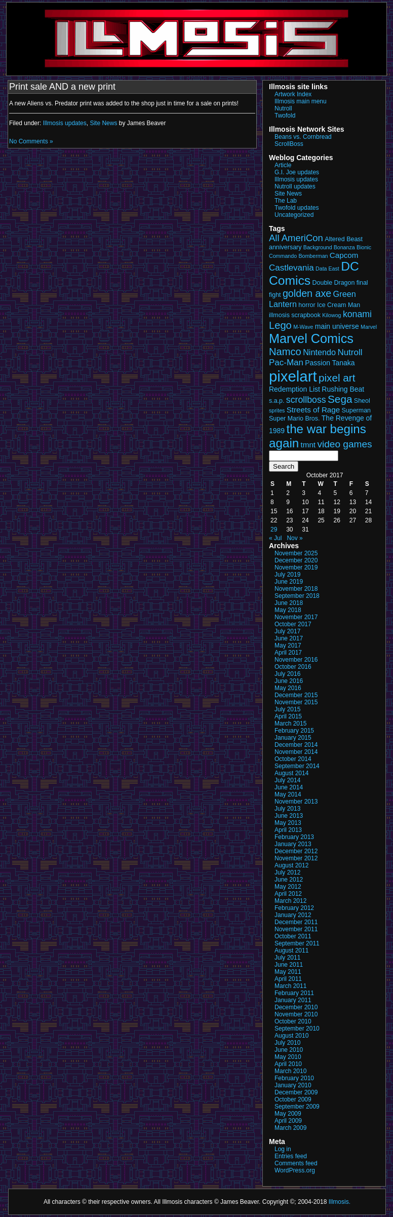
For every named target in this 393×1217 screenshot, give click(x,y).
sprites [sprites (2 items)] (277, 410)
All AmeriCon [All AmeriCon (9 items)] (296, 238)
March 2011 (290, 986)
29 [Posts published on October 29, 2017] (273, 529)
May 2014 (287, 794)
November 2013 (296, 801)
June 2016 (288, 680)
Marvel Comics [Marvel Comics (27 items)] (311, 338)
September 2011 (297, 943)
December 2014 (296, 744)
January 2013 (292, 844)
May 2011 (287, 971)
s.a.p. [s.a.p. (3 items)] (277, 400)
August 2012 (291, 865)
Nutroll (283, 108)
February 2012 (294, 907)
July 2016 (287, 673)
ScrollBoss (288, 143)
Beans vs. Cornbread (303, 136)
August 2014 (291, 773)
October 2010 (292, 1021)
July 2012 (287, 872)
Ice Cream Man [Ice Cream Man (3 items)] (338, 305)
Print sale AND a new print (62, 87)
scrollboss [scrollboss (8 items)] (306, 400)
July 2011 (287, 957)
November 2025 (296, 553)
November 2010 (296, 1014)
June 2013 (288, 815)
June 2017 (288, 638)
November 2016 (296, 659)
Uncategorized (293, 214)
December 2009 (296, 1092)
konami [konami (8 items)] (357, 314)
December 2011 (296, 922)
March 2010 (290, 1071)
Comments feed (296, 1163)
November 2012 (296, 858)
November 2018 (296, 588)
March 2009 (290, 1127)
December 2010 (296, 1007)
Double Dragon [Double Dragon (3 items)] (333, 282)
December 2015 (296, 695)
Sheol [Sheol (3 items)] (362, 400)
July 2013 (287, 808)
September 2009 (297, 1106)
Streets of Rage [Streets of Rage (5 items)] (313, 409)
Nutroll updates (295, 186)
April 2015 (288, 716)
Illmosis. (339, 1201)
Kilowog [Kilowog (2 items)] (331, 315)
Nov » (294, 538)
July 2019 (287, 574)
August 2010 (291, 1035)
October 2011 (292, 936)
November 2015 (296, 702)
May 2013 (287, 822)
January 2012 (292, 915)
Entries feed (290, 1156)
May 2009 (287, 1113)
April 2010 (288, 1064)
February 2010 (294, 1078)
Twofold (284, 115)
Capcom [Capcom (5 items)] (344, 255)
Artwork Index (292, 94)
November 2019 (296, 567)
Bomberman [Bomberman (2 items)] (313, 256)
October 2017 (292, 624)
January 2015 (292, 737)
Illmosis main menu (300, 101)
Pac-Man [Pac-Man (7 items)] (286, 362)
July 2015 (287, 709)
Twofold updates (296, 207)
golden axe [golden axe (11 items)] (307, 293)
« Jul (275, 538)
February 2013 (294, 837)
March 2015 (290, 723)
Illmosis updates (65, 123)
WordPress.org (294, 1170)
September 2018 (297, 595)
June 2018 (288, 602)
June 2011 (288, 964)
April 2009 (288, 1120)
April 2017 (288, 652)
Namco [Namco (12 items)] (285, 351)
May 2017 (287, 645)
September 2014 (297, 766)
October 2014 (292, 759)
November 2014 (296, 751)
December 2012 (296, 851)
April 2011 (288, 978)
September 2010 (297, 1028)
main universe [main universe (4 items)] (337, 326)
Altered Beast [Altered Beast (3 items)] (344, 239)
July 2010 (287, 1042)
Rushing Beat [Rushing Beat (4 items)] (343, 389)
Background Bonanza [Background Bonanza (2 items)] (329, 247)
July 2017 (287, 631)
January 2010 (292, 1085)
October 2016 (292, 666)
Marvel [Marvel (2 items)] (369, 327)
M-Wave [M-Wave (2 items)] (303, 327)
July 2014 (287, 780)
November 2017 (296, 617)
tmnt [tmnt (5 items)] (308, 444)
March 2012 (290, 900)
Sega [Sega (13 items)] (340, 399)
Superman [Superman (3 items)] (356, 410)
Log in (282, 1149)
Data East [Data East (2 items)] (327, 268)
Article (282, 165)
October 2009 (292, 1099)
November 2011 (296, 929)
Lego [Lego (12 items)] (280, 325)
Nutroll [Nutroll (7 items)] (349, 352)
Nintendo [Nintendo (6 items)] (319, 352)
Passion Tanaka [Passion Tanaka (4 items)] (330, 363)
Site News (103, 123)
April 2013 (288, 829)
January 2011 (292, 1000)
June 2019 (288, 581)
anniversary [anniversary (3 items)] (285, 247)
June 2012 (288, 879)
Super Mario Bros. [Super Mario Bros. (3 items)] (294, 418)
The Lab (285, 200)
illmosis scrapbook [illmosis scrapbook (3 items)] (295, 315)
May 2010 (287, 1056)
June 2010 (288, 1049)
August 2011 (291, 950)
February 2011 (294, 993)
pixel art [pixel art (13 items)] (337, 378)
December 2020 (296, 560)
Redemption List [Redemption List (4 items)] (294, 389)
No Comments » (31, 141)
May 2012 (287, 886)
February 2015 (294, 730)
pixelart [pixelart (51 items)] (293, 376)
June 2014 (288, 787)
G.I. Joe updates (296, 172)
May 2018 (287, 610)
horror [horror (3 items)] (306, 305)
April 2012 (288, 893)
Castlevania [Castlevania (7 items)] (291, 268)
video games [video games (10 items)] (344, 444)
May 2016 (287, 688)
